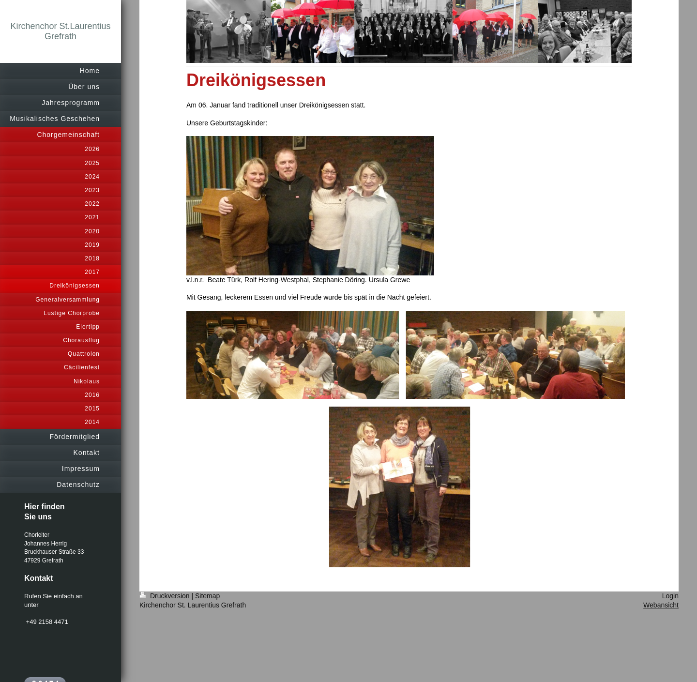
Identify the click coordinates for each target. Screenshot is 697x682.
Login (670, 596)
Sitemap (207, 596)
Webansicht (661, 605)
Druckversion (165, 596)
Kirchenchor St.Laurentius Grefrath (60, 31)
